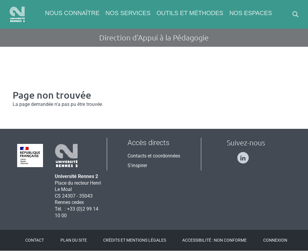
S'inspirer (137, 165)
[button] (295, 14)
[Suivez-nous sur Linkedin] (246, 155)
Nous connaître (72, 13)
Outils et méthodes (190, 13)
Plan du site (73, 240)
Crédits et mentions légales (134, 240)
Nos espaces (250, 13)
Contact (34, 240)
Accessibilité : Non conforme (214, 240)
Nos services (128, 13)
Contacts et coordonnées (154, 156)
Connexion (275, 240)
